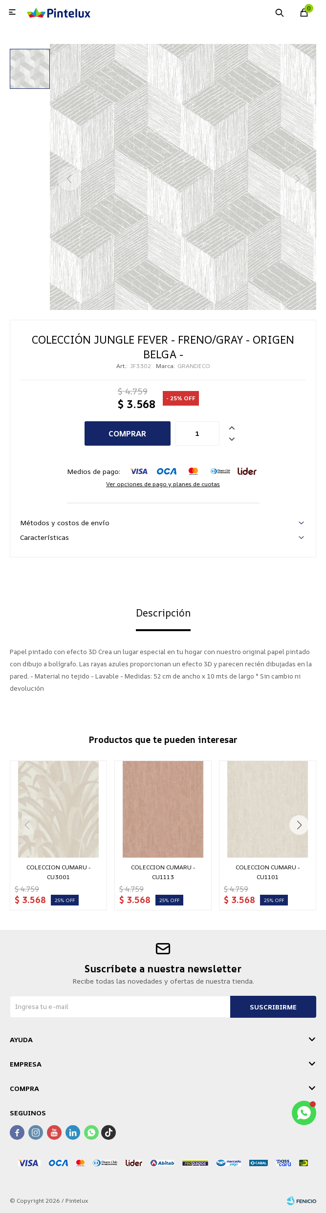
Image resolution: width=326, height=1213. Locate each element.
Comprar (127, 433)
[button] (299, 825)
